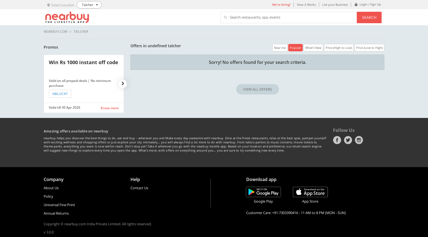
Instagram (359, 140)
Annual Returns (56, 213)
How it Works (306, 4)
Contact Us (139, 187)
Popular (295, 48)
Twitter (348, 140)
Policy (48, 196)
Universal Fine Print (59, 204)
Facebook (337, 140)
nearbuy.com (55, 32)
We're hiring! (281, 4)
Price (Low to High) (369, 48)
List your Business (335, 4)
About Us (51, 187)
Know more (110, 108)
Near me (280, 48)
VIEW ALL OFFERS (257, 89)
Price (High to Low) (339, 48)
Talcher (81, 32)
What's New (313, 48)
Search (369, 17)
